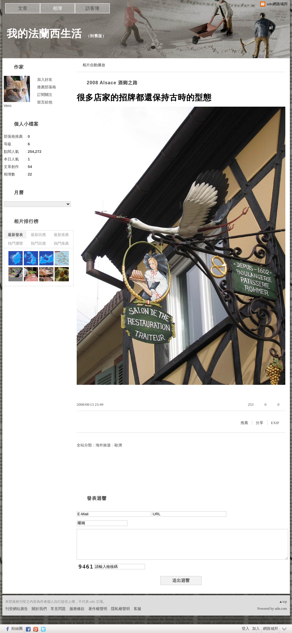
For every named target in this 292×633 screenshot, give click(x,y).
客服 (137, 609)
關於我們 (39, 609)
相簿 (57, 8)
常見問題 (58, 609)
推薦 (244, 423)
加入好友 (44, 79)
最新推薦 (61, 235)
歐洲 (118, 445)
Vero (8, 105)
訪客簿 (92, 8)
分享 (259, 423)
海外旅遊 (103, 445)
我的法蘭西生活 (44, 34)
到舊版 (96, 36)
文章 (22, 8)
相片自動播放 (94, 65)
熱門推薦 (61, 243)
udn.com (281, 609)
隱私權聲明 (120, 609)
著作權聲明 (97, 609)
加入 (256, 628)
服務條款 (77, 609)
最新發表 (15, 235)
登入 (245, 628)
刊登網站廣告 (16, 609)
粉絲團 (17, 628)
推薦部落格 (46, 87)
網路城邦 (270, 628)
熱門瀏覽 (15, 243)
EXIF (275, 423)
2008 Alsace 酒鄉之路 (112, 82)
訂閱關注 (44, 94)
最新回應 (38, 235)
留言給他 (44, 102)
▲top (283, 602)
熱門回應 (38, 243)
